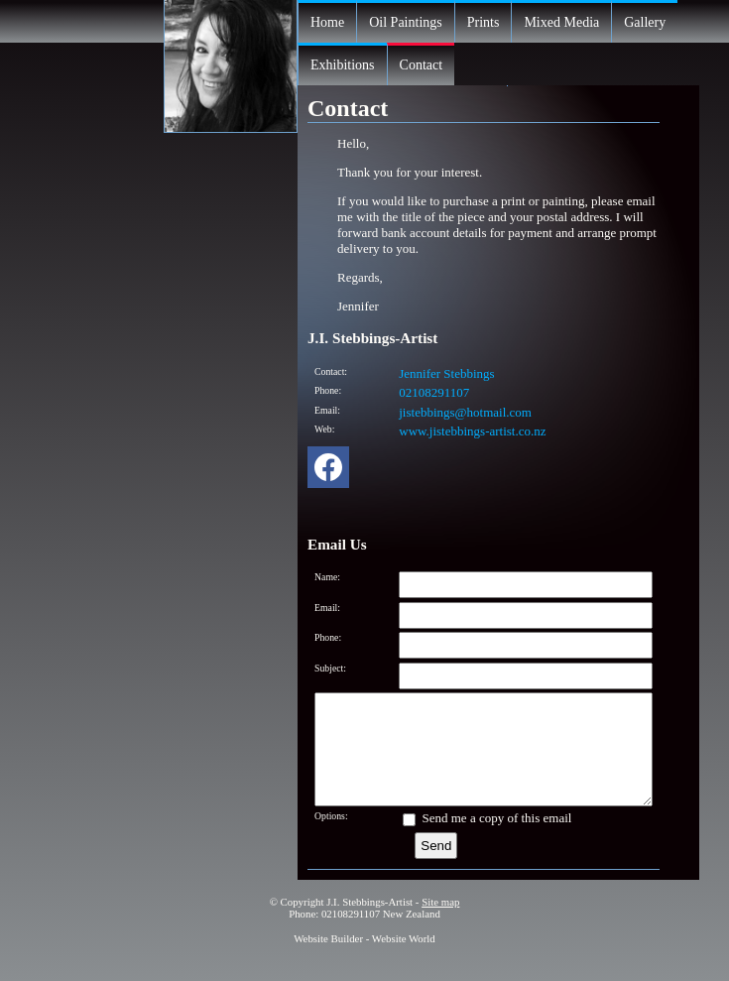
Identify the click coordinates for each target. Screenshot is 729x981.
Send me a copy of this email (487, 838)
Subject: (330, 668)
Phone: (327, 390)
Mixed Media (561, 22)
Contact (421, 65)
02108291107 (434, 392)
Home (327, 22)
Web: (324, 429)
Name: (327, 576)
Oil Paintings (405, 22)
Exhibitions (342, 65)
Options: (331, 836)
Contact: (330, 371)
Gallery (645, 22)
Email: (327, 410)
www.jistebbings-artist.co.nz (472, 431)
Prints (483, 22)
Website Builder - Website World (364, 959)
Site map (440, 922)
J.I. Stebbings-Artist (369, 922)
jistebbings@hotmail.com (465, 412)
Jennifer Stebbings (446, 373)
